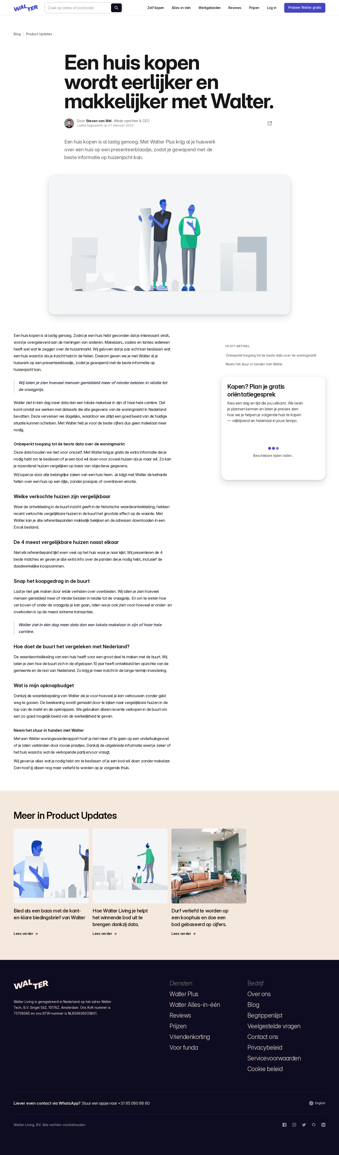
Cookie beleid (265, 1069)
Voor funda (184, 1047)
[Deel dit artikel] (270, 123)
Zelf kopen (155, 8)
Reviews (234, 8)
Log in (271, 8)
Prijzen (254, 8)
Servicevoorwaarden (274, 1058)
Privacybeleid (264, 1047)
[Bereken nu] (116, 7)
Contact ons (262, 1036)
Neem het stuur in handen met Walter (254, 364)
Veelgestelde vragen (274, 1026)
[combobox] (84, 7)
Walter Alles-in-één (195, 1004)
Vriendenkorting (190, 1036)
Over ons (259, 994)
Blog (253, 1004)
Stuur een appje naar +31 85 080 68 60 (116, 1103)
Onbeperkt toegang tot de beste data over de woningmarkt (271, 355)
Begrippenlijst (264, 1015)
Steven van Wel (99, 121)
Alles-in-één (181, 8)
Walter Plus (184, 994)
